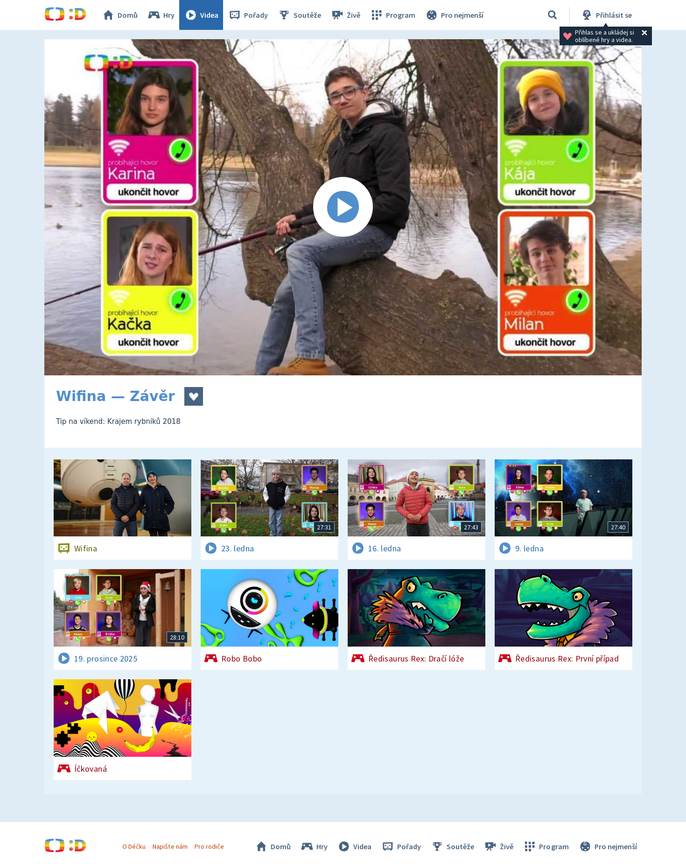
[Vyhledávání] (552, 15)
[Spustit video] (343, 207)
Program (392, 15)
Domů (119, 15)
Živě (345, 15)
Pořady (248, 15)
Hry (161, 15)
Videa (201, 15)
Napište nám (170, 846)
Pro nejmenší (454, 15)
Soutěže (299, 15)
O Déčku (134, 846)
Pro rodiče (209, 846)
